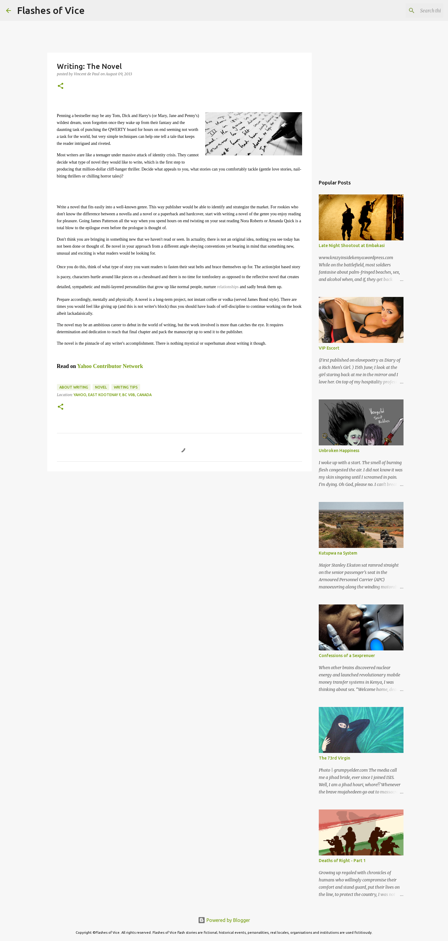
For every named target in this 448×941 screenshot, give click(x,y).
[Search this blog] (411, 10)
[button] (60, 86)
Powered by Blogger (224, 920)
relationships (228, 287)
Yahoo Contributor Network (110, 366)
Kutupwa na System (338, 553)
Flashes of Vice (51, 10)
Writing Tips (126, 387)
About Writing (73, 387)
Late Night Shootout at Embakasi (352, 245)
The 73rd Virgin (334, 758)
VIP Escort (329, 348)
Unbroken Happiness (339, 450)
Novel (101, 387)
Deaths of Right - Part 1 (342, 860)
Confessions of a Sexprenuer (347, 655)
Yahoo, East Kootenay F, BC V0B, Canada (113, 395)
